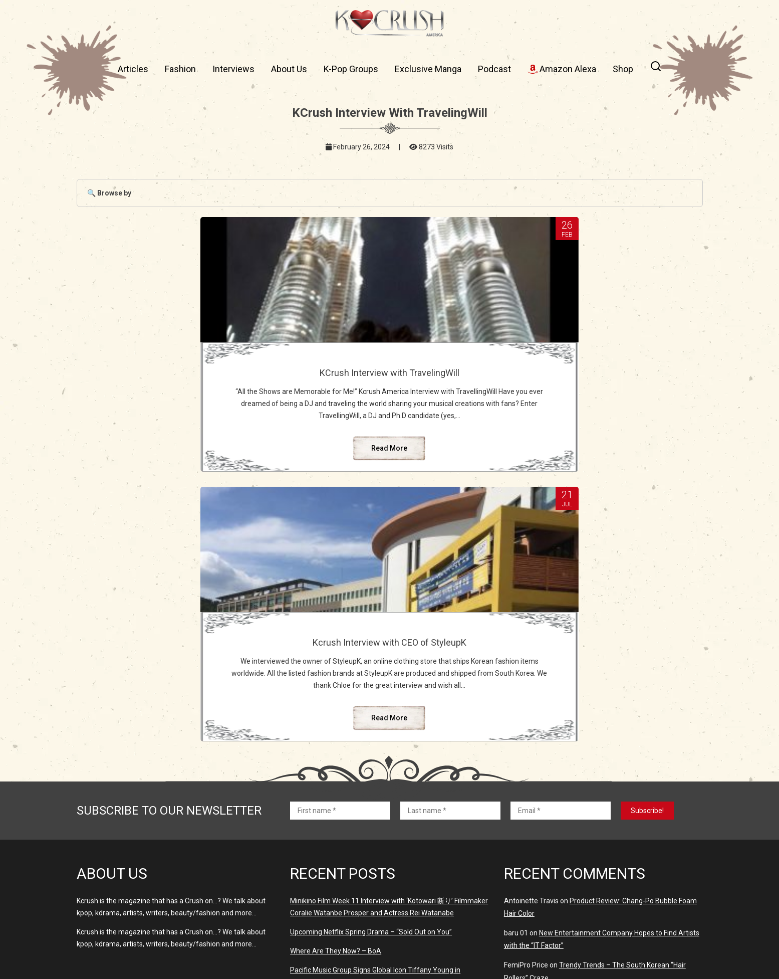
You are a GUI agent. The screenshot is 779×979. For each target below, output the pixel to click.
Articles (133, 69)
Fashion (180, 69)
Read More (284, 484)
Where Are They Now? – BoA (335, 728)
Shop (623, 69)
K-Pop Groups (351, 69)
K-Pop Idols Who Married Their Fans (591, 846)
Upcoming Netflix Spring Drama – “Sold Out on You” (371, 709)
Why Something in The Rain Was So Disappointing (617, 826)
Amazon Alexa (562, 69)
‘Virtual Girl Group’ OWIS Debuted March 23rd (360, 890)
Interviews (233, 69)
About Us (289, 69)
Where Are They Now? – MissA (338, 840)
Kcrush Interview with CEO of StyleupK (495, 377)
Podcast (494, 69)
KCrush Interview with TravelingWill (284, 372)
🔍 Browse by (109, 193)
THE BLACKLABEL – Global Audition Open (621, 774)
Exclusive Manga (428, 69)
